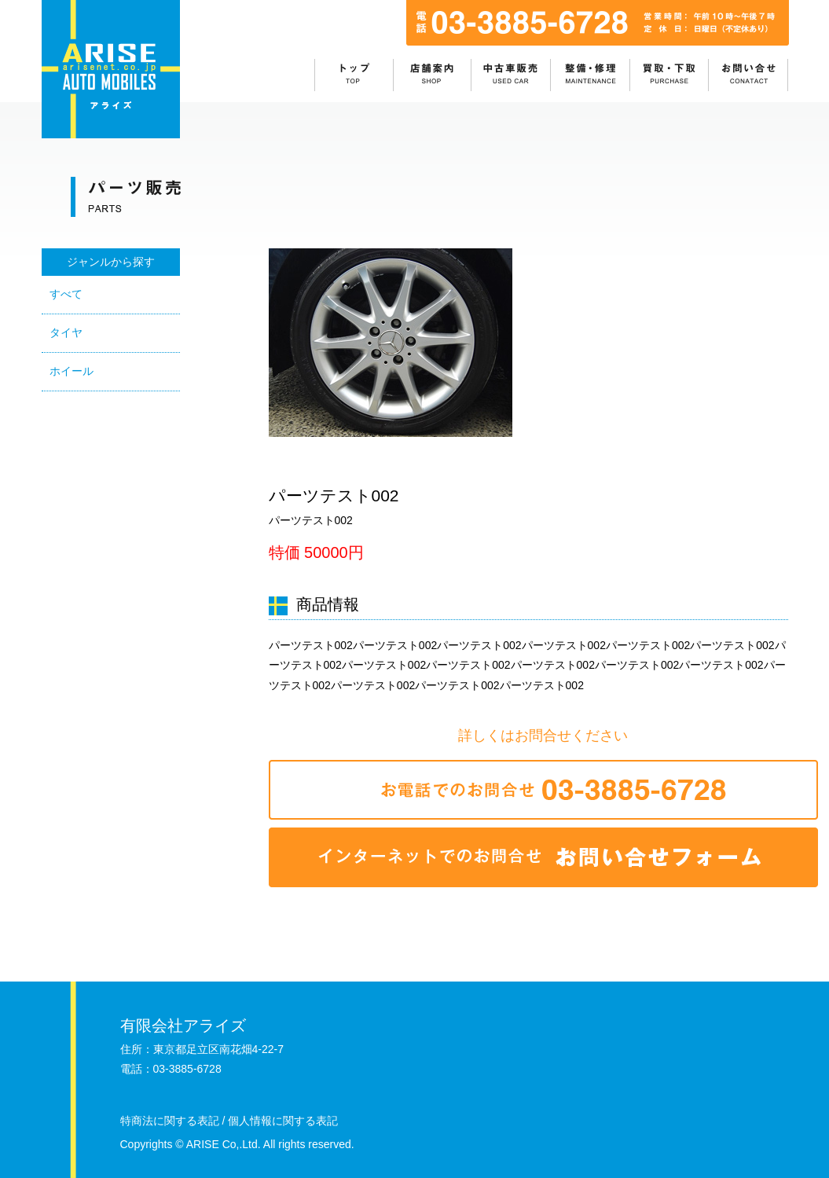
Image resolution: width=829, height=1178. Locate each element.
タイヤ (66, 332)
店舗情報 (433, 75)
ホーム (354, 75)
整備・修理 (591, 75)
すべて (66, 294)
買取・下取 (670, 75)
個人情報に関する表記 (283, 1120)
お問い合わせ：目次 (749, 75)
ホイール (72, 371)
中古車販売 (512, 75)
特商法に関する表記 (169, 1120)
